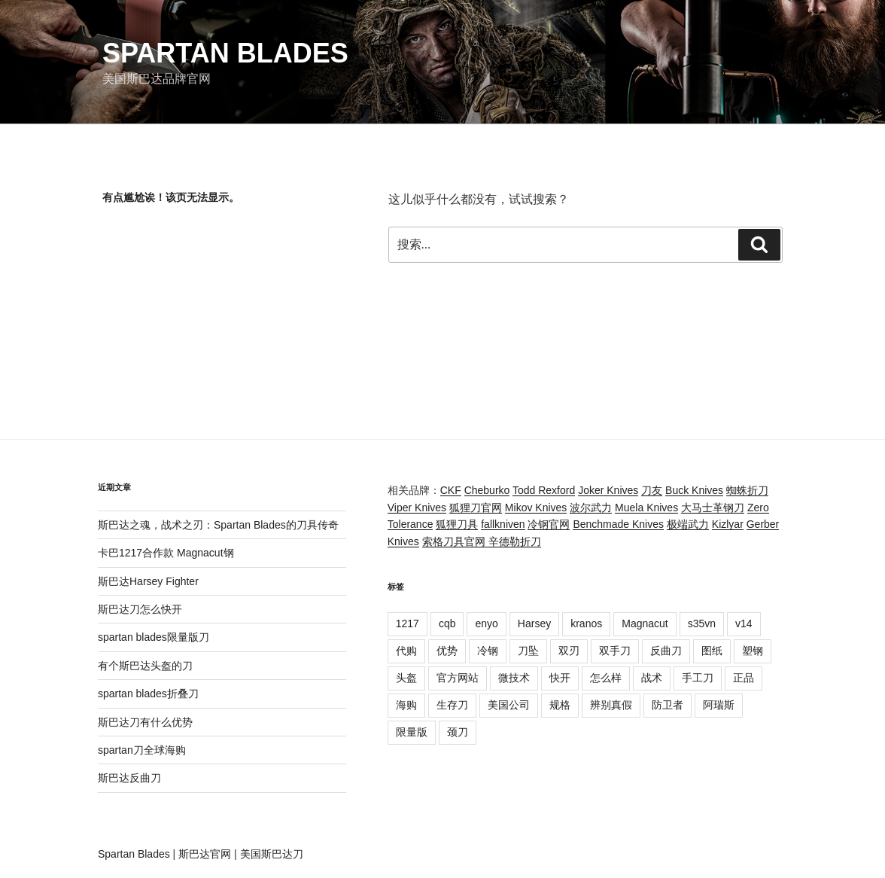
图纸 (711, 651)
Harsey (534, 623)
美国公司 (509, 705)
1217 (407, 623)
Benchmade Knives (618, 524)
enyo (486, 623)
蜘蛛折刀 (747, 490)
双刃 (568, 651)
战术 (651, 678)
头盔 (406, 678)
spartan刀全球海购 (142, 750)
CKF (450, 490)
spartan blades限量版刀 (153, 637)
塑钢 (752, 651)
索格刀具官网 (455, 541)
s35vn (702, 623)
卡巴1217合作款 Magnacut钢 (166, 553)
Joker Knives (608, 490)
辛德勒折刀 (514, 541)
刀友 (651, 490)
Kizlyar (728, 524)
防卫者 (667, 705)
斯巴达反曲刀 (129, 778)
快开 (559, 678)
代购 (406, 651)
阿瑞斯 (718, 705)
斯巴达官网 (204, 854)
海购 (406, 705)
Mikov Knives (536, 507)
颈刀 (457, 732)
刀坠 (528, 651)
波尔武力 (591, 507)
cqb (447, 623)
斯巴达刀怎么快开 (140, 609)
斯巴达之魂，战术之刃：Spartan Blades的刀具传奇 (218, 525)
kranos (586, 623)
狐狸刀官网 (475, 507)
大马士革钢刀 (712, 507)
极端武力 (688, 524)
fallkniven (503, 524)
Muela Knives (646, 507)
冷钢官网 (549, 524)
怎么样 (606, 678)
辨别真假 (611, 705)
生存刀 (452, 705)
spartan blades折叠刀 (148, 693)
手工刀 (697, 678)
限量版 (411, 732)
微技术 (514, 678)
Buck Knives (694, 490)
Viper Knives (417, 507)
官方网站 (457, 678)
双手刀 (615, 651)
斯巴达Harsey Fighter (148, 581)
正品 (743, 678)
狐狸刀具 (457, 524)
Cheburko (487, 490)
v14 (744, 623)
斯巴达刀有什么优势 (145, 722)
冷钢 (487, 651)
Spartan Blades (225, 53)
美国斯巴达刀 (271, 854)
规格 (559, 705)
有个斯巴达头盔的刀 (145, 666)
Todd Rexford (543, 490)
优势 (447, 651)
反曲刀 (666, 651)
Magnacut (645, 623)
